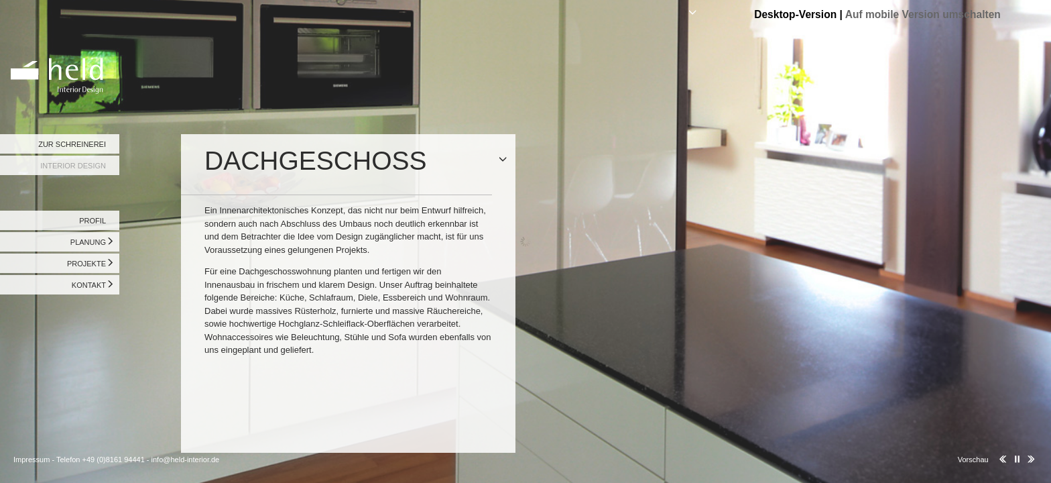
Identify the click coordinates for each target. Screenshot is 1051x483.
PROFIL (92, 221)
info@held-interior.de (185, 459)
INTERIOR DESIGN (73, 166)
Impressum (31, 459)
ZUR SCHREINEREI (72, 144)
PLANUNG (88, 242)
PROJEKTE (86, 264)
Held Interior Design (60, 50)
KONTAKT (89, 285)
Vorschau (973, 459)
